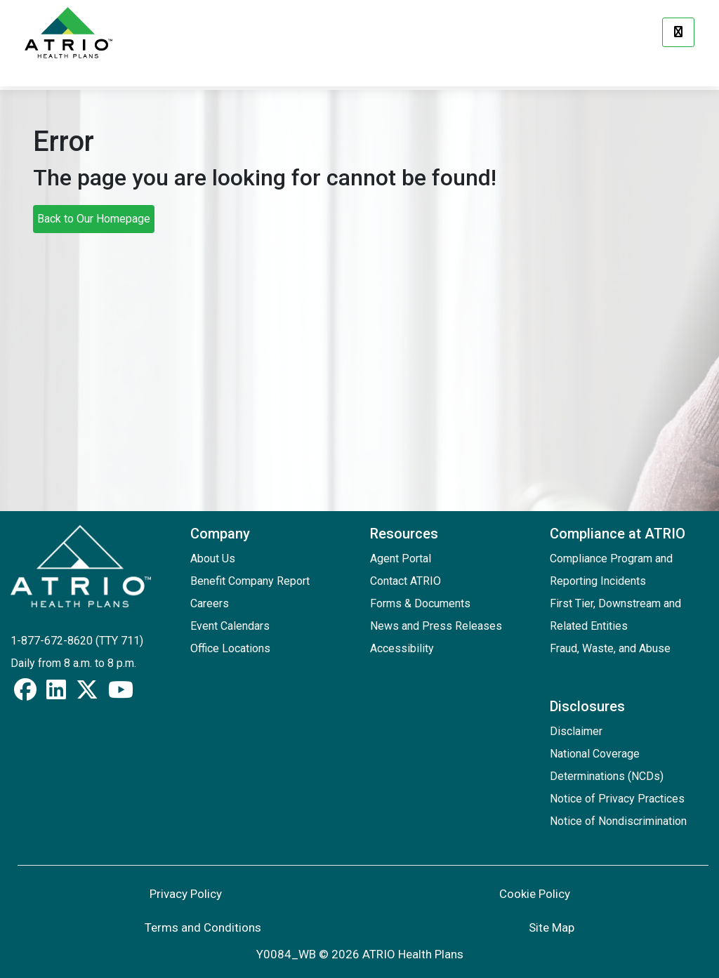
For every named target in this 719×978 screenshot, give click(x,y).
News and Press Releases (436, 626)
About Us (212, 558)
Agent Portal (400, 558)
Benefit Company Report (250, 581)
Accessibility (402, 648)
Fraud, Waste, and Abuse (610, 648)
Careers (209, 603)
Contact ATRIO (405, 581)
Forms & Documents (420, 603)
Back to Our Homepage (93, 218)
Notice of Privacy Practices (617, 798)
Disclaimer (576, 731)
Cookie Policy (534, 894)
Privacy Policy (186, 894)
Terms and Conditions (203, 927)
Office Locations (230, 648)
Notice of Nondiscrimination (618, 821)
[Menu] (678, 32)
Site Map (551, 927)
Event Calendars (230, 626)
